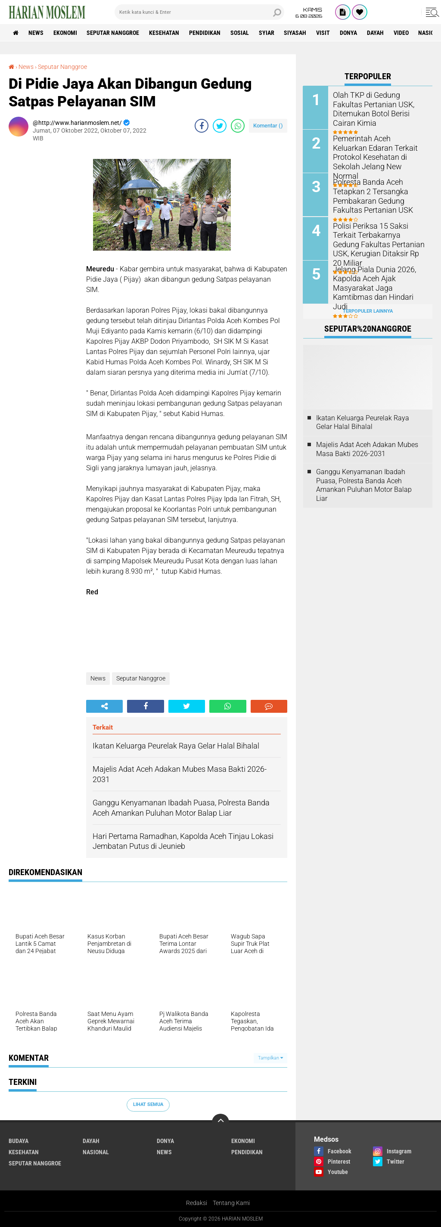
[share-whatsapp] (238, 126)
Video (402, 32)
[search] (199, 12)
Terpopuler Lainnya (368, 311)
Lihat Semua (148, 1104)
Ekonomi (65, 32)
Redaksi (196, 1202)
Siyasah (296, 32)
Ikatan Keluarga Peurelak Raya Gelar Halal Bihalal (362, 422)
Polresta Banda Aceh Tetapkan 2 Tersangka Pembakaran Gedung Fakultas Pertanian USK (379, 194)
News (35, 32)
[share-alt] (104, 706)
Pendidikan (205, 32)
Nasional (96, 1152)
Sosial (240, 32)
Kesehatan (164, 32)
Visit (324, 32)
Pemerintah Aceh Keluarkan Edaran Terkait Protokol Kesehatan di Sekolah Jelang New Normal (377, 151)
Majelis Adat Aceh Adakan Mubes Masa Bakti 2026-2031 (367, 448)
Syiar (267, 32)
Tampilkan (270, 1058)
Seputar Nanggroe (113, 32)
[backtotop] (220, 1122)
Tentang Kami (231, 1202)
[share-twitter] (220, 126)
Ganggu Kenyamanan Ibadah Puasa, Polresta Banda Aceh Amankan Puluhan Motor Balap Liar (364, 484)
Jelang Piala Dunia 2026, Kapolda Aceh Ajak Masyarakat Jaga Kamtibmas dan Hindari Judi (378, 281)
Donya (349, 32)
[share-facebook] (201, 126)
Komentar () (268, 125)
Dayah (376, 32)
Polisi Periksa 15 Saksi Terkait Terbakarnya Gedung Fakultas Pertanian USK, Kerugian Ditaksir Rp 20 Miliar (379, 238)
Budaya (18, 1140)
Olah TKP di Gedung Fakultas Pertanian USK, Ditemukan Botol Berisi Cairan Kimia (378, 103)
